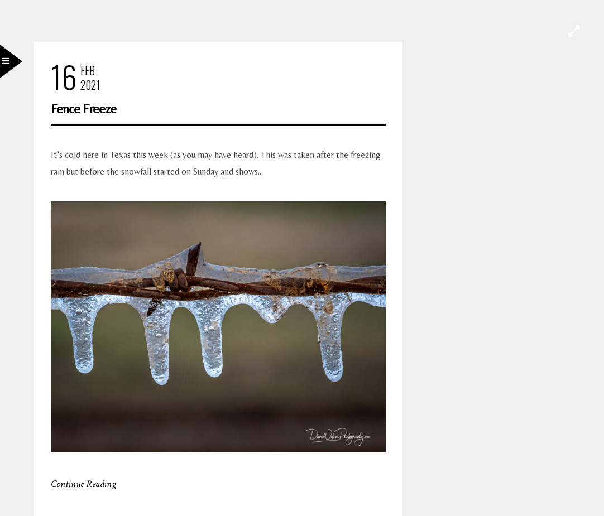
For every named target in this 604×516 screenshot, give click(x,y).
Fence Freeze (83, 108)
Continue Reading (83, 484)
